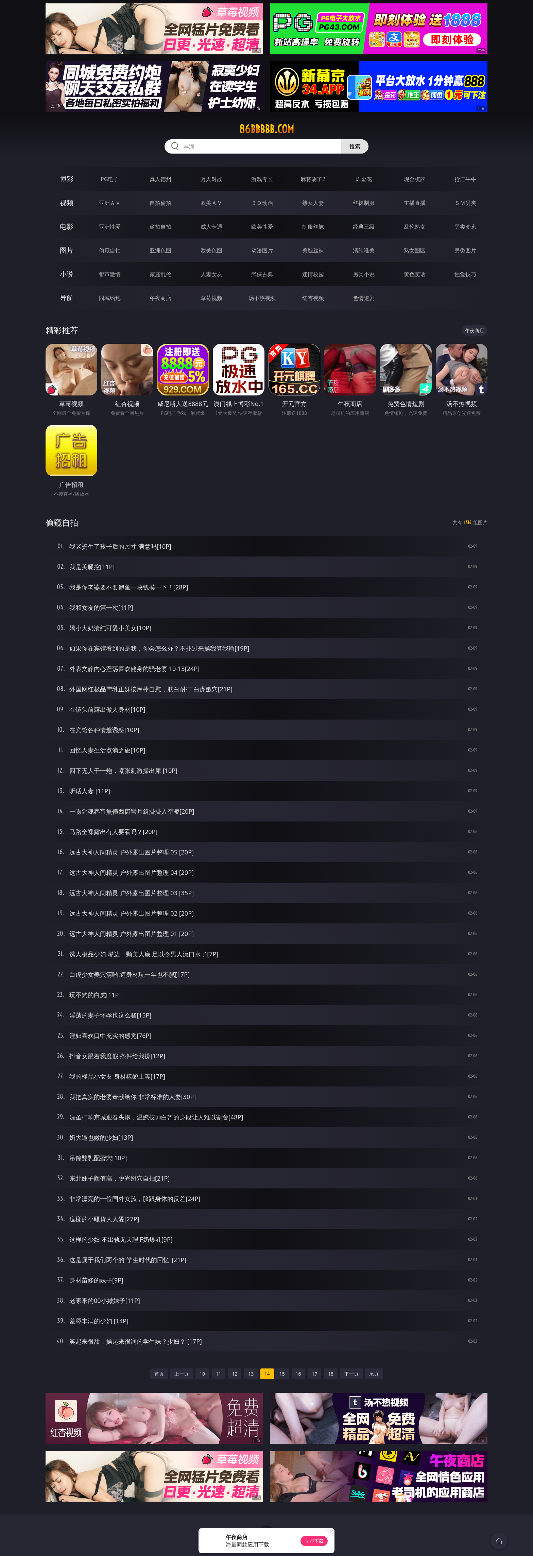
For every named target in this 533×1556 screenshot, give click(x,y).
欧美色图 (211, 250)
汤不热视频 (262, 298)
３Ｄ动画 (262, 203)
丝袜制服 (364, 203)
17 (314, 1374)
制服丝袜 (313, 226)
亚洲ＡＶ (110, 203)
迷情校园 (313, 274)
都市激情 (110, 274)
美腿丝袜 (313, 250)
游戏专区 (262, 179)
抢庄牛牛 (465, 179)
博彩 (66, 178)
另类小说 (364, 274)
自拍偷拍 (160, 203)
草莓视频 (211, 298)
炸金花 (364, 179)
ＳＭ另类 (465, 203)
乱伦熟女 (415, 226)
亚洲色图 (160, 250)
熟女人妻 (313, 203)
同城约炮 (110, 298)
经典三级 (364, 226)
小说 (66, 274)
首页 (159, 1374)
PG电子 (110, 179)
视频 (66, 202)
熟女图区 (415, 250)
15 (282, 1374)
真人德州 (160, 179)
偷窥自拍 (110, 250)
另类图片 (465, 250)
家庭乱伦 (160, 274)
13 (251, 1374)
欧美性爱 (262, 226)
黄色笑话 (415, 274)
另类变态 (465, 226)
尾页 (374, 1374)
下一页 (351, 1374)
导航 (66, 297)
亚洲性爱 (110, 226)
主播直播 (415, 203)
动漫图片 (262, 250)
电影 (66, 226)
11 (218, 1374)
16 (298, 1374)
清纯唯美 (364, 250)
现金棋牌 (415, 179)
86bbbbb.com (266, 129)
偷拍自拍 (160, 226)
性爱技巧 (465, 274)
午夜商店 (160, 298)
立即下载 (314, 1541)
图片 (66, 250)
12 (234, 1374)
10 (202, 1374)
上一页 (181, 1374)
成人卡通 (211, 226)
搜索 (354, 146)
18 (330, 1374)
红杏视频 (313, 298)
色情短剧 (364, 298)
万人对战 (211, 179)
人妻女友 (211, 274)
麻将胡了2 (312, 179)
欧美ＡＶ (211, 203)
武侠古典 (262, 274)
